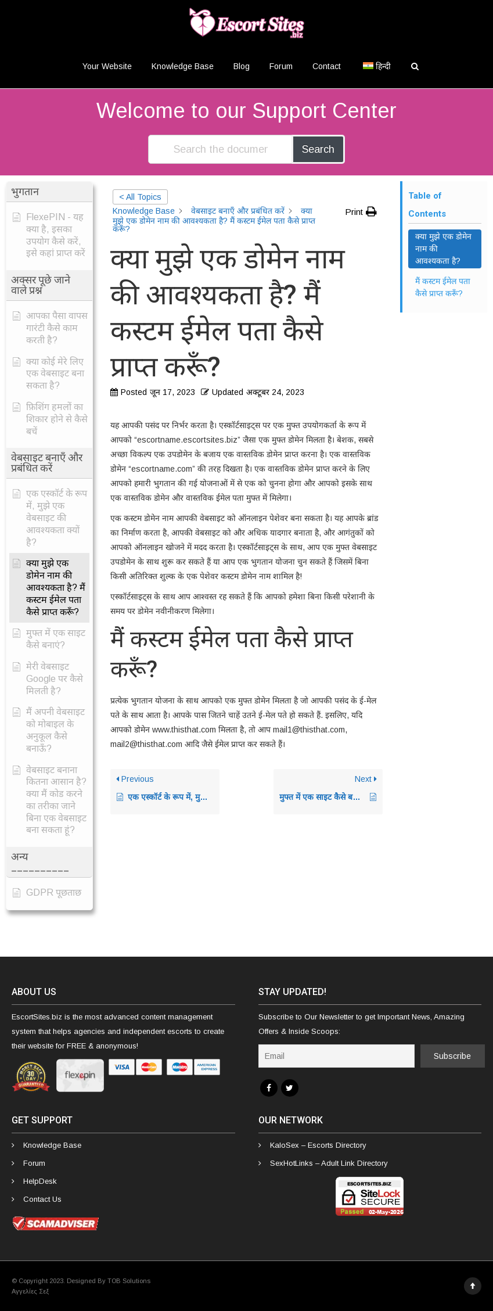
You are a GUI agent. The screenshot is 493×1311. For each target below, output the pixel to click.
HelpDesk (40, 1181)
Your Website (107, 66)
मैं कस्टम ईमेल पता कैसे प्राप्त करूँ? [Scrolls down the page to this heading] (442, 287)
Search (318, 149)
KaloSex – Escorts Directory (318, 1145)
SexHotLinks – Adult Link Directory (329, 1163)
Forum (281, 66)
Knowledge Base (183, 66)
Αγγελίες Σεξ (30, 1291)
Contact (326, 66)
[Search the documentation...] (221, 149)
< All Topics (140, 197)
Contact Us (42, 1199)
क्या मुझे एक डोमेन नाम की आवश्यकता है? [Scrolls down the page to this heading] (443, 248)
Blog (241, 66)
